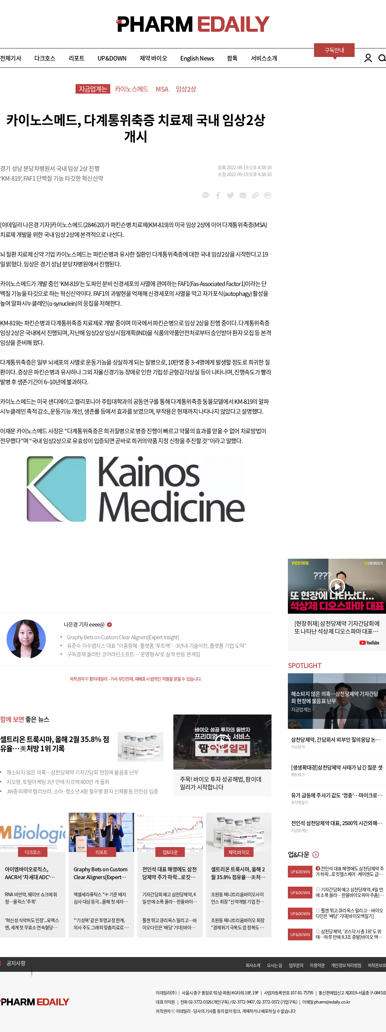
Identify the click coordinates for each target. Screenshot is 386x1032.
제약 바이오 (153, 58)
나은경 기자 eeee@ (84, 624)
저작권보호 (377, 965)
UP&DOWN (111, 58)
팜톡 (232, 58)
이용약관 (317, 965)
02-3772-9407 (243, 1002)
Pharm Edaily (34, 1001)
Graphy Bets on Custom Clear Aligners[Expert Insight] (123, 637)
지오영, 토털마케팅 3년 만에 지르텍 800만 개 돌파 (58, 782)
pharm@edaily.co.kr (332, 1002)
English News (197, 58)
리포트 (77, 58)
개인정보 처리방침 (346, 965)
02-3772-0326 (199, 1002)
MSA (162, 89)
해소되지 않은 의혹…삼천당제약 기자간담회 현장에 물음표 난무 (73, 772)
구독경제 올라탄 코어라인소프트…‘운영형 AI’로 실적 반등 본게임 (133, 654)
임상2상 (186, 89)
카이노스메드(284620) (77, 224)
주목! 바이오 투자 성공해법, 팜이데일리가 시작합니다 (220, 783)
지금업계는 (93, 89)
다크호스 (45, 58)
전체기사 (10, 58)
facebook (218, 195)
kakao (205, 195)
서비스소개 (264, 58)
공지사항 (16, 963)
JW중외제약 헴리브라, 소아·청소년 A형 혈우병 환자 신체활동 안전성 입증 (82, 791)
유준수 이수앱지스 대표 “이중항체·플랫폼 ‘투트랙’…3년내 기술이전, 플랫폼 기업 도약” (156, 645)
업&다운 (170, 852)
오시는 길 (274, 965)
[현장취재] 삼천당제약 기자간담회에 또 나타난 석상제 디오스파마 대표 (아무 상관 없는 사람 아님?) (336, 631)
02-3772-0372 (267, 1002)
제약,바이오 (238, 852)
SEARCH (382, 58)
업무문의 (296, 965)
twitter (230, 195)
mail (243, 195)
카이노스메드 (131, 89)
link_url (255, 195)
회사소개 (253, 965)
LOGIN (366, 58)
